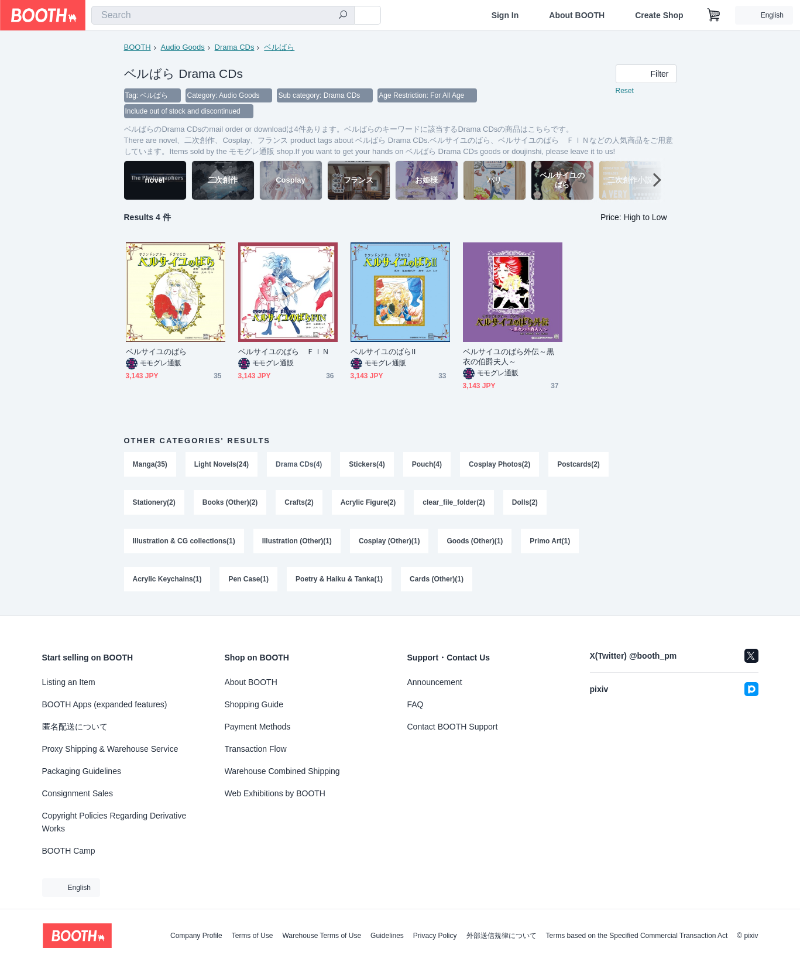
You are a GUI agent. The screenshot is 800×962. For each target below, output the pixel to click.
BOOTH (137, 47)
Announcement (434, 682)
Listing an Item (68, 682)
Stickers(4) (367, 465)
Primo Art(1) (550, 543)
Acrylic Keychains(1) (167, 581)
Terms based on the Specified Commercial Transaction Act (637, 935)
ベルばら (279, 47)
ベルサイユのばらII (383, 352)
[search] (343, 16)
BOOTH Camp (68, 850)
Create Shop (659, 15)
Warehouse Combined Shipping (282, 771)
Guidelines (387, 935)
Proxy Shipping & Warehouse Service (110, 749)
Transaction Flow (256, 749)
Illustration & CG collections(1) (184, 543)
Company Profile (196, 935)
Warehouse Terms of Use (321, 935)
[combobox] (223, 15)
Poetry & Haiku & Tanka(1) (339, 581)
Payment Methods (258, 726)
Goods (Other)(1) (475, 543)
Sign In (505, 15)
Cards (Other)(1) (436, 581)
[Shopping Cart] (714, 15)
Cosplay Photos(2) (499, 465)
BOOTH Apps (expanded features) (104, 704)
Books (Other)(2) (230, 504)
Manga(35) (150, 465)
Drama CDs (235, 47)
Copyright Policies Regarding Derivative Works (114, 822)
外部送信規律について (501, 935)
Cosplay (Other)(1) (389, 543)
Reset (625, 91)
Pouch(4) (427, 465)
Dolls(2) (525, 504)
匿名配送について (75, 726)
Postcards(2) (579, 465)
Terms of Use (252, 935)
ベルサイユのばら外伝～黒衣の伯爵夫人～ (509, 357)
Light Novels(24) (221, 465)
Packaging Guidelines (81, 771)
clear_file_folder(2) (454, 504)
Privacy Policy (435, 935)
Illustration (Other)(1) (297, 543)
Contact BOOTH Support (452, 726)
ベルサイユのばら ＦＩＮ (284, 352)
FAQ (415, 704)
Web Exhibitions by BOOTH (275, 793)
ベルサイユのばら (156, 352)
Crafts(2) (299, 504)
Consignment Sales (77, 793)
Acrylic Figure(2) (368, 504)
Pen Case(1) (249, 581)
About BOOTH (577, 15)
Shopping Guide (254, 704)
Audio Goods (183, 47)
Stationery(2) (154, 504)
